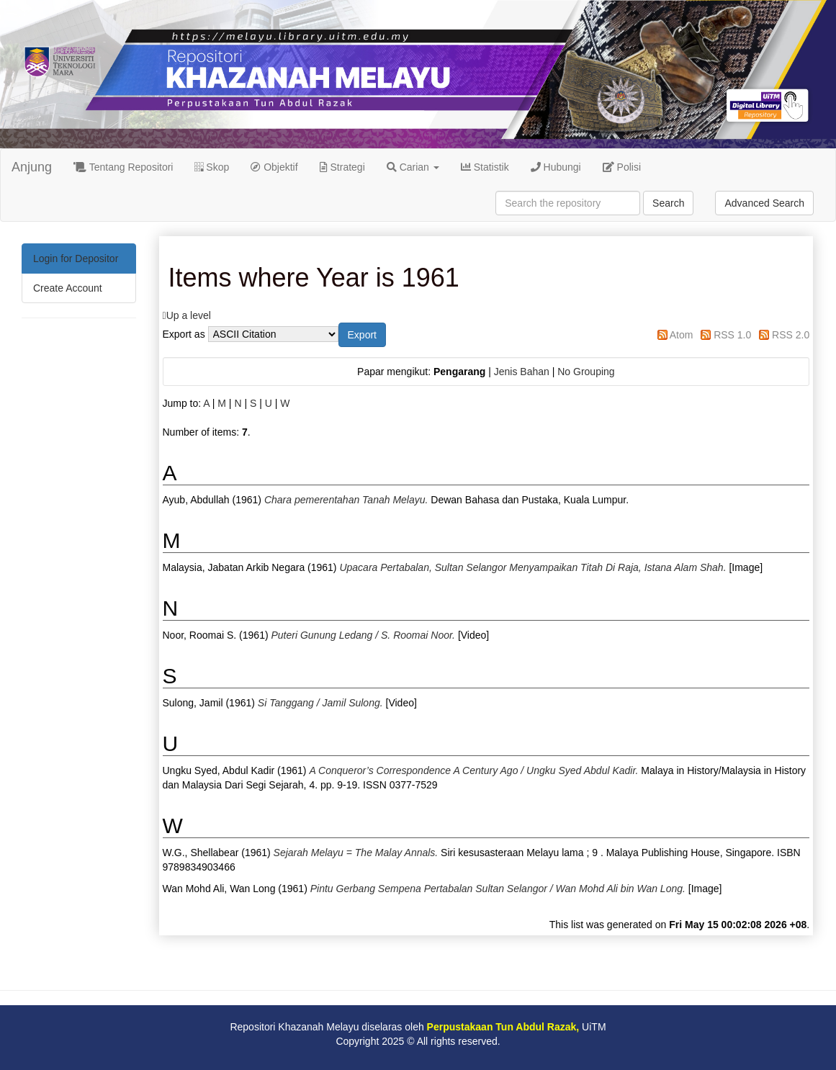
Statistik (485, 167)
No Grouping (585, 371)
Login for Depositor (75, 258)
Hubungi (556, 167)
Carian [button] (413, 167)
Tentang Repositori (123, 167)
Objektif (274, 167)
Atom (681, 335)
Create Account (67, 288)
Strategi (342, 167)
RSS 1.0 (732, 335)
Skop (211, 167)
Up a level (188, 315)
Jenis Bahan (521, 371)
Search (668, 203)
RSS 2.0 (790, 335)
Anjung (32, 167)
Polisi (622, 167)
